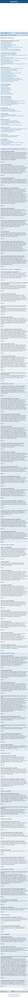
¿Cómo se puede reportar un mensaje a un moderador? (10, 78)
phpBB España (18, 995)
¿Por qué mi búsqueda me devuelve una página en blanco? (11, 122)
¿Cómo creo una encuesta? (5, 71)
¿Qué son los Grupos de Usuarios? (7, 99)
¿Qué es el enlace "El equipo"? (6, 105)
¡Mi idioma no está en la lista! (6, 59)
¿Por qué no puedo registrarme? (6, 43)
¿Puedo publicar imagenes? (5, 88)
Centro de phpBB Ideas (5, 950)
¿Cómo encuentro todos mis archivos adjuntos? (9, 136)
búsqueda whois (16, 962)
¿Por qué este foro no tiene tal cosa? (7, 141)
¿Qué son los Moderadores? (6, 98)
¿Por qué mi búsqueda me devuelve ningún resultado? (10, 121)
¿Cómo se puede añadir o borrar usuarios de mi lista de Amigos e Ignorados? (12, 116)
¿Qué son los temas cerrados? (6, 92)
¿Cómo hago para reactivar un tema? (7, 81)
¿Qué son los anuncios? (5, 90)
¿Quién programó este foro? (5, 140)
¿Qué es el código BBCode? (6, 85)
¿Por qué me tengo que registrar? (6, 41)
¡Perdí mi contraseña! (4, 48)
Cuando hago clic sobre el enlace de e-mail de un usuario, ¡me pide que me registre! (14, 64)
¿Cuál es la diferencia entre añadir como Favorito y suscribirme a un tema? (14, 128)
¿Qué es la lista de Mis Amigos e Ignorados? (8, 114)
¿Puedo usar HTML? (4, 86)
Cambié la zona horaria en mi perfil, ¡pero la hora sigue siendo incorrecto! (13, 58)
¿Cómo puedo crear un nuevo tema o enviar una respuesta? (11, 68)
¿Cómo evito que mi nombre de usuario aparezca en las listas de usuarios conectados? (13, 56)
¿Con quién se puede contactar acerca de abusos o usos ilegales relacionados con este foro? (12, 143)
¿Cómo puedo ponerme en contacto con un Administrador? (11, 144)
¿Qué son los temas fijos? (5, 91)
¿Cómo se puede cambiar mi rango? (7, 62)
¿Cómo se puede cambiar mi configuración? (8, 54)
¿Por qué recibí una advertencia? (6, 77)
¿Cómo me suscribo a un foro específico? (8, 130)
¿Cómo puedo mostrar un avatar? (6, 61)
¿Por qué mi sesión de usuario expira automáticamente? (10, 49)
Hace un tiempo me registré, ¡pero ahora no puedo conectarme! (12, 47)
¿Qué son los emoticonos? (5, 87)
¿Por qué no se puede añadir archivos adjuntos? (9, 76)
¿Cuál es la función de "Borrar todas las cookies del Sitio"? (11, 50)
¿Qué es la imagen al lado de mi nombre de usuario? (10, 60)
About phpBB (13, 941)
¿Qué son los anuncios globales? (6, 89)
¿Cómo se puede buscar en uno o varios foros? (9, 120)
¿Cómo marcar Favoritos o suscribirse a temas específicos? (11, 129)
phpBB (2, 324)
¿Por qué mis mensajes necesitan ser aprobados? (9, 80)
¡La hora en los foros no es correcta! (7, 57)
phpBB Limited (20, 939)
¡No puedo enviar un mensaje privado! (7, 108)
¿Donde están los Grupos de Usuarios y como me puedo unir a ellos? (13, 100)
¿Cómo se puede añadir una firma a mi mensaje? (9, 70)
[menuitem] (3, 33)
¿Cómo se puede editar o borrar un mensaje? (9, 69)
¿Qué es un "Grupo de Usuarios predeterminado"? (9, 104)
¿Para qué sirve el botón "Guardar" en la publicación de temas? (12, 79)
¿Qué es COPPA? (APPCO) (5, 42)
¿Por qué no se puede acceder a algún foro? (8, 75)
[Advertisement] (14, 18)
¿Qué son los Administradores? (6, 97)
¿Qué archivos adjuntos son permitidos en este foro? (10, 135)
